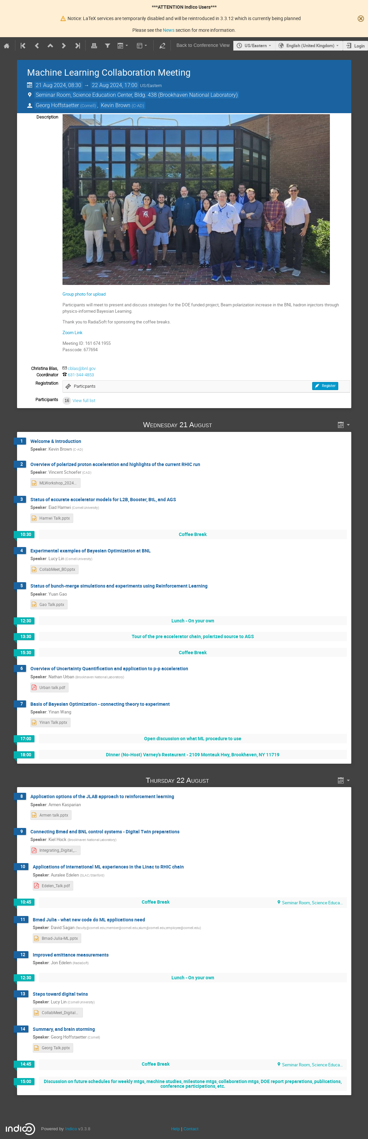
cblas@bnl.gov (82, 368)
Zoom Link (73, 332)
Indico (71, 1129)
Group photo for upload (84, 294)
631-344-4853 (81, 374)
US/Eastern (256, 46)
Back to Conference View (203, 45)
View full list (84, 400)
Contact (191, 1129)
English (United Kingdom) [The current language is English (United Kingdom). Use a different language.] (310, 46)
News (168, 30)
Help (175, 1129)
